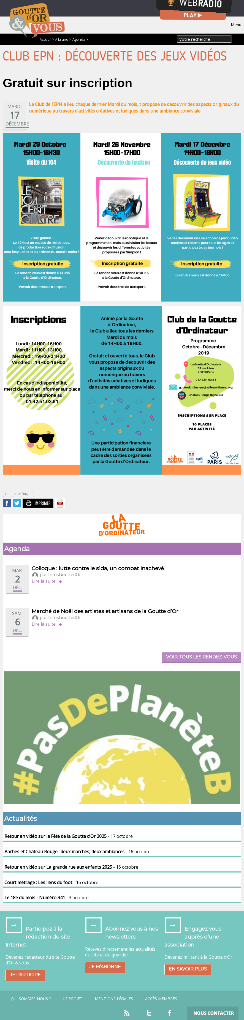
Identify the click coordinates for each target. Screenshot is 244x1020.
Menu (236, 24)
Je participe (25, 974)
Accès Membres (161, 998)
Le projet (73, 998)
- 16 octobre (77, 852)
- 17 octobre (68, 836)
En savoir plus (188, 969)
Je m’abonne (105, 966)
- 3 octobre (46, 898)
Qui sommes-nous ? (31, 998)
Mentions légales (114, 998)
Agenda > (80, 39)
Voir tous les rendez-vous (201, 657)
